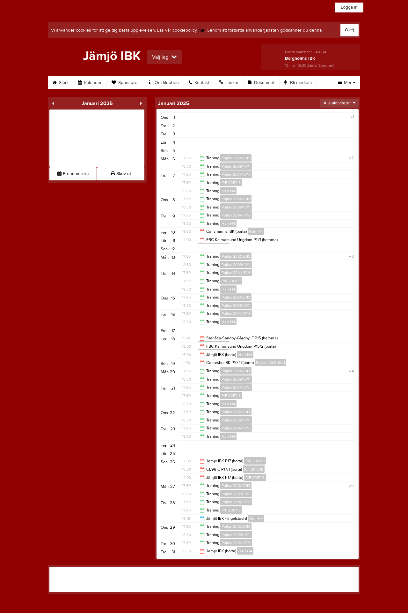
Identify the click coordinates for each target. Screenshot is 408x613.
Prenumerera (73, 174)
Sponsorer (125, 83)
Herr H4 (228, 190)
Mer (346, 83)
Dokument (261, 83)
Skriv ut (121, 174)
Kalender (90, 83)
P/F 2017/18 (231, 182)
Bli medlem (298, 83)
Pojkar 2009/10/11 (236, 166)
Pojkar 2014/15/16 (236, 174)
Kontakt (199, 83)
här (201, 30)
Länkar (228, 83)
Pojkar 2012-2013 (236, 158)
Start (60, 83)
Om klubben (164, 83)
